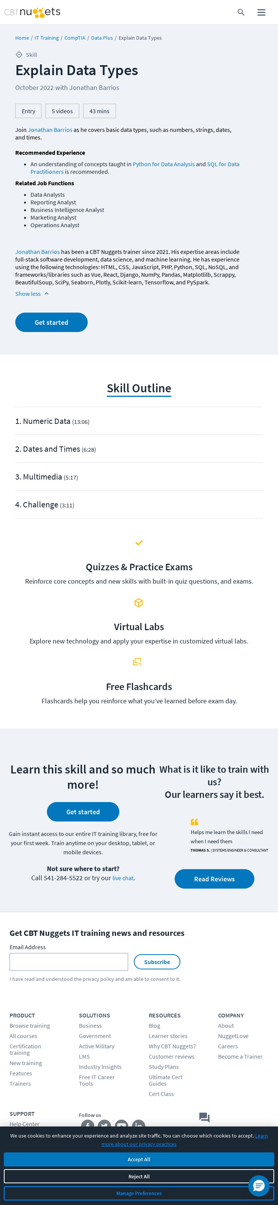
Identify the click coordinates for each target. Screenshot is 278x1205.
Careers (228, 1046)
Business (90, 1025)
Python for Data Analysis (164, 164)
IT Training (47, 37)
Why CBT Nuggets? (172, 1046)
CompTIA (74, 37)
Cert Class (161, 1093)
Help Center (25, 1124)
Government (95, 1036)
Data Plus (102, 37)
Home (22, 37)
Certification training (25, 1049)
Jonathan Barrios (50, 129)
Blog (154, 1025)
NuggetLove (233, 1036)
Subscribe (157, 962)
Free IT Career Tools (97, 1080)
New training (26, 1063)
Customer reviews (171, 1056)
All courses (23, 1036)
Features (21, 1073)
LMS (84, 1056)
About (226, 1025)
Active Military (96, 1046)
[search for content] (241, 12)
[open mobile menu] (261, 12)
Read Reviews (214, 878)
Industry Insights (100, 1066)
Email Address (28, 947)
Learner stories (168, 1036)
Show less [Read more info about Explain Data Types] (32, 293)
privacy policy (98, 979)
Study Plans (164, 1066)
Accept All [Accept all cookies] (139, 1159)
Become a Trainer (240, 1056)
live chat (122, 878)
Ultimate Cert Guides (165, 1080)
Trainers (20, 1083)
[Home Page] (23, 12)
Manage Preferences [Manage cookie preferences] (139, 1193)
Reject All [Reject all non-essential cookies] (139, 1176)
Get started (51, 322)
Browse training (30, 1025)
